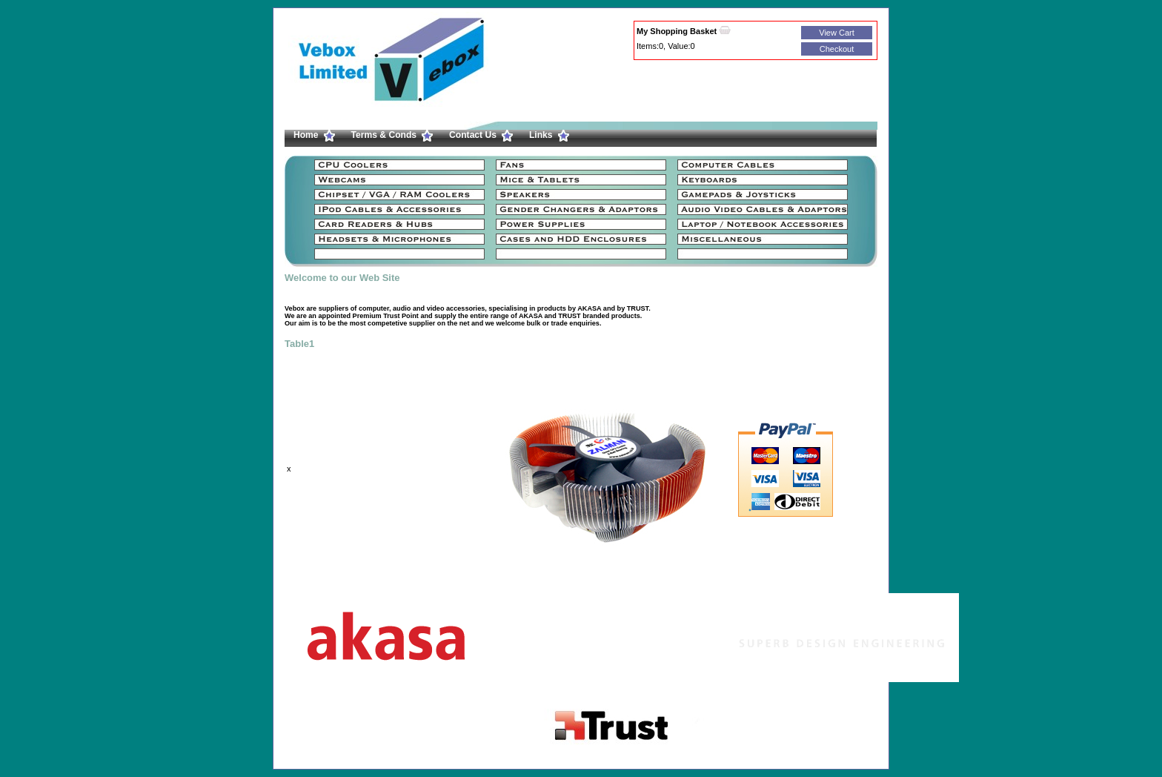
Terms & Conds (383, 135)
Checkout (837, 48)
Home (306, 135)
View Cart (836, 32)
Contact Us (473, 135)
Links (541, 135)
